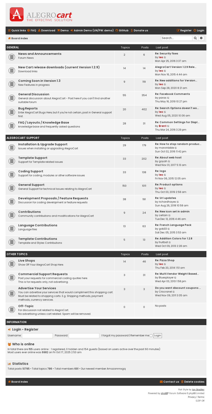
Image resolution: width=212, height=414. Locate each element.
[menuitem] (31, 30)
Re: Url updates (165, 198)
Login (16, 329)
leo (161, 57)
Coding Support (30, 171)
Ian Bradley (198, 389)
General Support (31, 185)
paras (162, 97)
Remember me (141, 335)
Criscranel (165, 291)
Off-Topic (26, 306)
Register (31, 329)
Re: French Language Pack (173, 225)
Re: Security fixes (166, 53)
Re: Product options (168, 184)
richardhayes (167, 201)
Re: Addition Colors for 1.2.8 (173, 238)
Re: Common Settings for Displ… (177, 122)
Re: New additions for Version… (176, 80)
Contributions (29, 212)
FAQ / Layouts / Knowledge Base (43, 122)
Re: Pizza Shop (165, 260)
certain (163, 215)
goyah (163, 161)
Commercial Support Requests (43, 274)
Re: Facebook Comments (172, 94)
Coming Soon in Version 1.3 (39, 81)
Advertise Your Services (37, 288)
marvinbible (166, 147)
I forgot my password (115, 335)
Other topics (17, 254)
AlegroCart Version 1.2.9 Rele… (175, 67)
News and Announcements (39, 54)
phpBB (164, 393)
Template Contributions (37, 239)
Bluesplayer (166, 277)
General (13, 47)
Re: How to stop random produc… (178, 144)
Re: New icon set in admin (172, 211)
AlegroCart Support (23, 138)
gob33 (163, 228)
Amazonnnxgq (116, 368)
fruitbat (163, 242)
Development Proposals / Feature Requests (53, 198)
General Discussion (33, 94)
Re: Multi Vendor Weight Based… (177, 274)
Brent (162, 126)
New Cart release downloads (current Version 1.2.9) (59, 67)
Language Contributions (37, 225)
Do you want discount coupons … (178, 288)
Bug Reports (28, 108)
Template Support (32, 158)
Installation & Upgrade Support (42, 144)
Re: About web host (168, 157)
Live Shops (26, 260)
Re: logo (160, 171)
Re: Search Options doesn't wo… (177, 108)
